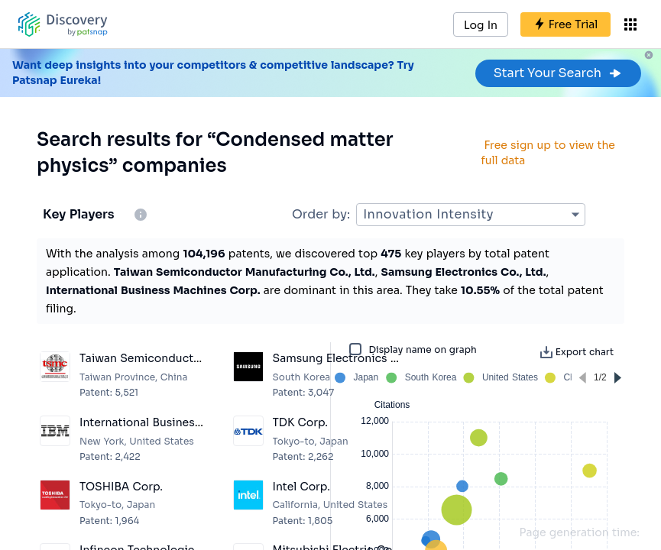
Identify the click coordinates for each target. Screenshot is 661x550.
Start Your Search (558, 73)
